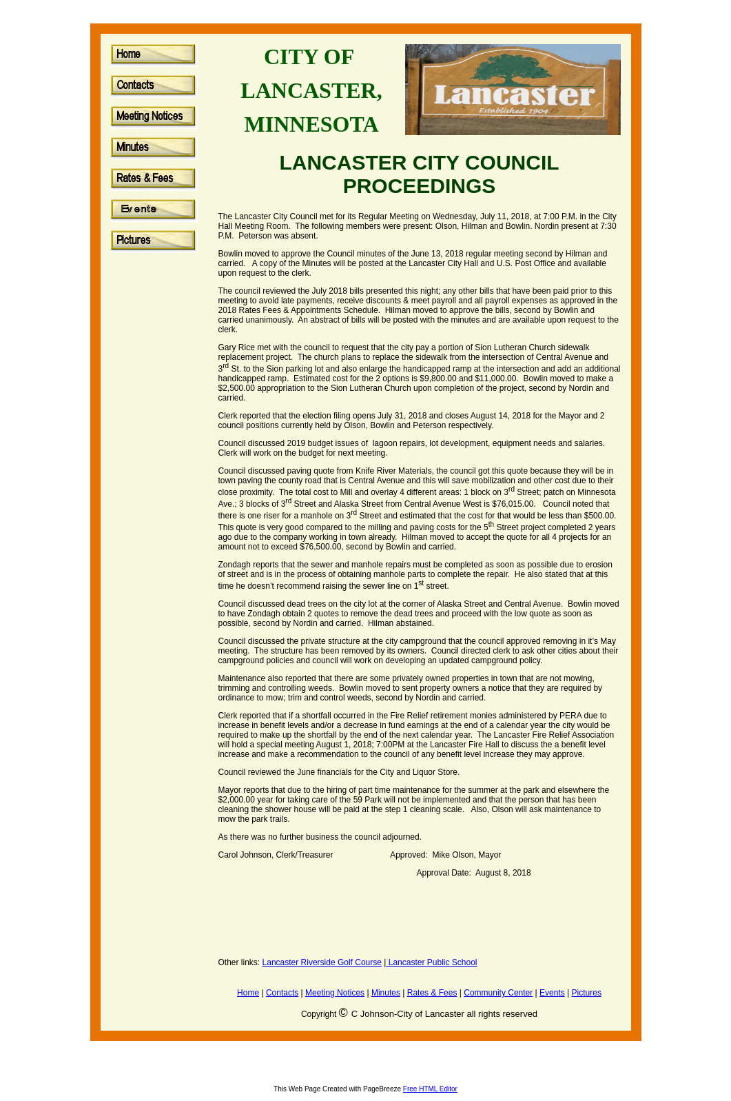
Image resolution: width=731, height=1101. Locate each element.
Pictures (586, 993)
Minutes (385, 993)
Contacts (282, 993)
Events (552, 993)
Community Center (498, 993)
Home (248, 993)
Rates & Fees (432, 993)
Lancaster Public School (431, 962)
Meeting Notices (334, 993)
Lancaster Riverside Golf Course (322, 962)
